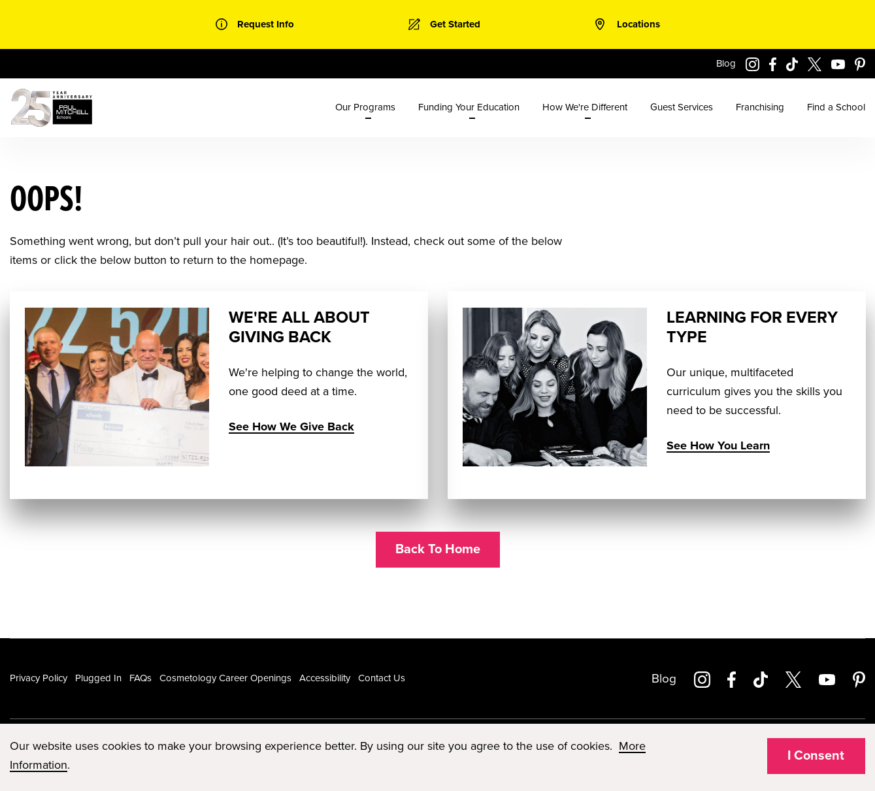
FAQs (140, 678)
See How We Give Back (291, 426)
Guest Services (681, 107)
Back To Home (437, 549)
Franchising (760, 107)
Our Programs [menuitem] (365, 107)
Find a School (836, 107)
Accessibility (324, 678)
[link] (255, 24)
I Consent (815, 756)
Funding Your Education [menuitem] (469, 107)
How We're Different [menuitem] (584, 107)
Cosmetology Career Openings (225, 678)
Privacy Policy (38, 678)
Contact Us (381, 678)
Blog (726, 63)
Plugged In (98, 678)
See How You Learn (717, 445)
